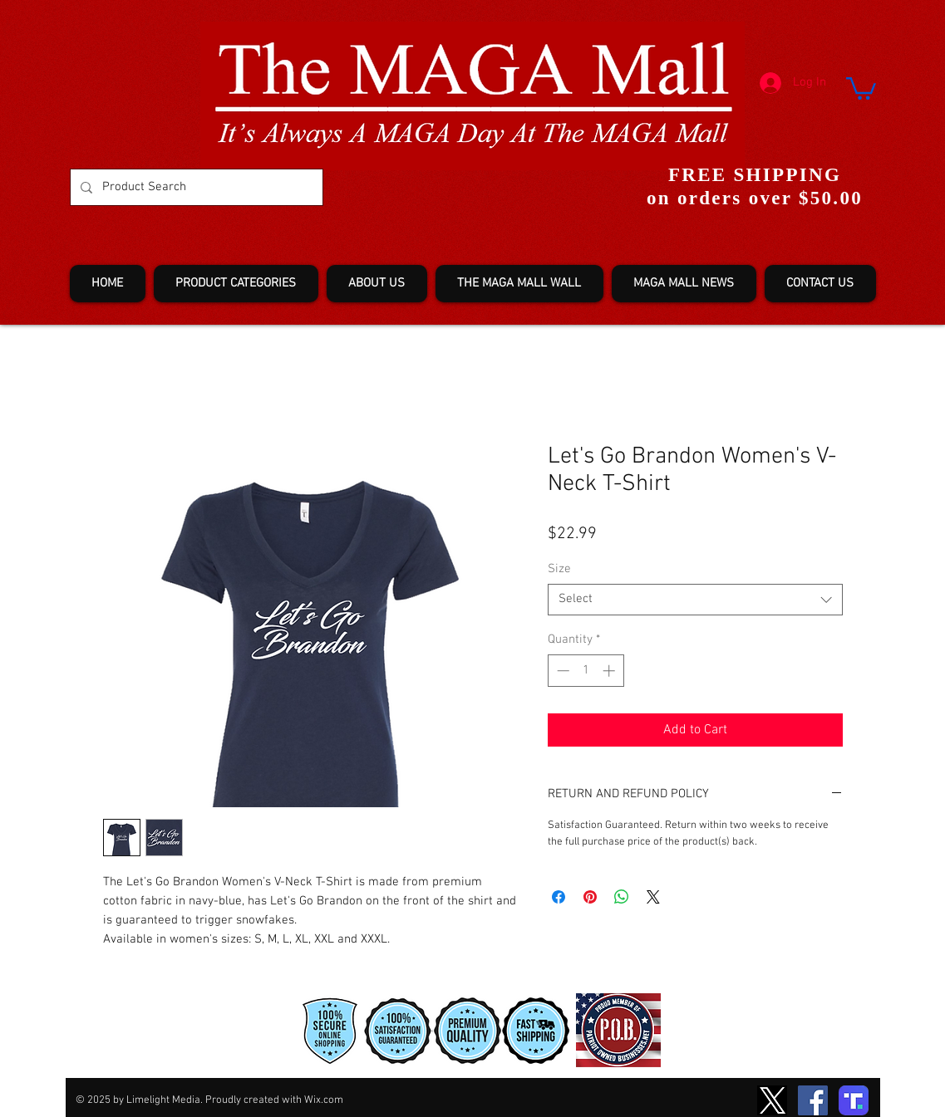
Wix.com (323, 1100)
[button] (861, 87)
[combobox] (695, 599)
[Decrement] (561, 670)
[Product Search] (195, 187)
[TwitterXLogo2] (772, 1100)
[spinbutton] (585, 670)
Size (559, 568)
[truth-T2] (854, 1100)
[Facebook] (813, 1100)
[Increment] (610, 670)
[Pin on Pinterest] (590, 897)
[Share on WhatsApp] (622, 897)
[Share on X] (653, 897)
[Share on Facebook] (558, 897)
